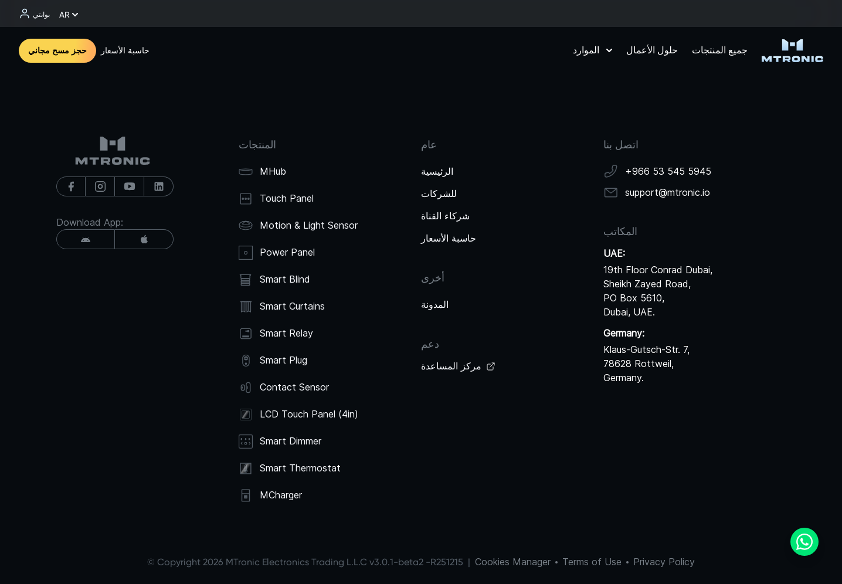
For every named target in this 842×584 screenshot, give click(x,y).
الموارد (592, 50)
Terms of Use (592, 562)
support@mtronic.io (667, 192)
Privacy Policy (664, 562)
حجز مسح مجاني (57, 50)
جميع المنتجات (720, 50)
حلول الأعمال (652, 50)
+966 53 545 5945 (668, 171)
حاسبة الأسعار (125, 50)
